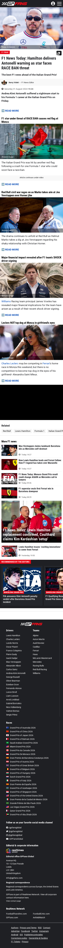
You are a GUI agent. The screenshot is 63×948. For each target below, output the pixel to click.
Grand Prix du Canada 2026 (20, 750)
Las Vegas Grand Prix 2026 (20, 807)
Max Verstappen (13, 662)
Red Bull (7, 431)
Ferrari (46, 363)
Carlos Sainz (11, 669)
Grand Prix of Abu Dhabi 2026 (21, 814)
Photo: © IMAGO (8, 47)
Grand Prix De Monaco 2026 (20, 754)
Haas (35, 654)
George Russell (13, 677)
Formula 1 (39, 431)
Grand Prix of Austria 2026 (20, 762)
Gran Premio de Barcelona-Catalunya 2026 (27, 758)
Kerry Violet (14, 82)
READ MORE (12, 110)
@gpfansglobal (14, 831)
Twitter (34, 931)
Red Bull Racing (40, 669)
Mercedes (37, 662)
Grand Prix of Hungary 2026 (20, 773)
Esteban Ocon (12, 684)
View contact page (13, 901)
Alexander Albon (13, 665)
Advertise (15, 931)
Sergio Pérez (11, 715)
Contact (46, 928)
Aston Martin (39, 639)
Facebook (25, 931)
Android (14, 934)
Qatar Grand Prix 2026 (18, 811)
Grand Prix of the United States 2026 (24, 795)
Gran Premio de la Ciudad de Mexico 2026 (26, 799)
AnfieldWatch (39, 917)
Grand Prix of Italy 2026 (18, 780)
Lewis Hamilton (22, 431)
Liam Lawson (12, 696)
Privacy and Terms (28, 928)
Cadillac (36, 647)
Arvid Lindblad (12, 699)
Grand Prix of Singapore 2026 (21, 792)
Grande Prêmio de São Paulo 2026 (23, 803)
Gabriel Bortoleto (13, 703)
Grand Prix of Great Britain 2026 (22, 765)
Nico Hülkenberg (13, 707)
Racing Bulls (38, 665)
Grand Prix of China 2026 (19, 731)
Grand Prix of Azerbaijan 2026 (21, 788)
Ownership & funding (38, 938)
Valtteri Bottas (12, 711)
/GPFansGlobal (14, 839)
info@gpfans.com (14, 878)
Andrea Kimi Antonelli (15, 673)
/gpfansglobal (13, 827)
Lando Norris (12, 643)
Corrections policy (19, 938)
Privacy (25, 941)
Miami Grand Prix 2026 (18, 746)
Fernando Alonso (14, 688)
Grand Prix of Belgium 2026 (20, 769)
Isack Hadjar (12, 658)
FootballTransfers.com (16, 914)
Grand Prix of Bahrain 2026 (20, 739)
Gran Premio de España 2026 (21, 784)
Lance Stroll (11, 692)
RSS (40, 928)
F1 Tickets (15, 941)
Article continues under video (31, 177)
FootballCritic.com (41, 914)
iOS (21, 934)
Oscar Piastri (12, 647)
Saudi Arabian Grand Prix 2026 (22, 743)
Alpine (35, 635)
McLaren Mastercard (42, 658)
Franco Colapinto (14, 650)
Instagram (44, 931)
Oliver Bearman (13, 681)
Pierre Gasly (11, 654)
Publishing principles (33, 934)
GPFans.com (12, 917)
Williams (6, 301)
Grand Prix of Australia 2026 (21, 728)
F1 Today (4, 52)
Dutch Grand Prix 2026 (18, 777)
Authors (14, 928)
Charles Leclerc (9, 363)
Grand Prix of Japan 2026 (19, 735)
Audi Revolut (38, 643)
